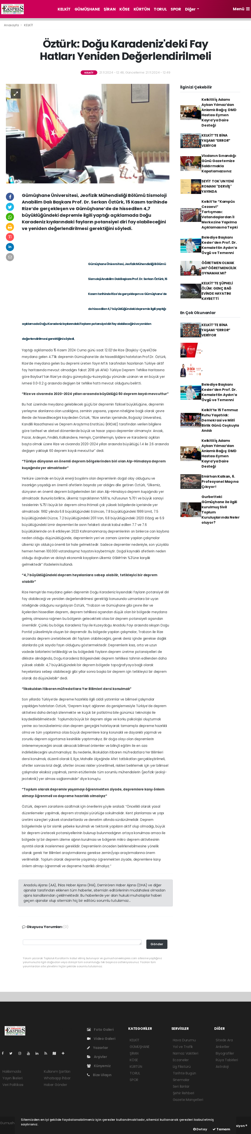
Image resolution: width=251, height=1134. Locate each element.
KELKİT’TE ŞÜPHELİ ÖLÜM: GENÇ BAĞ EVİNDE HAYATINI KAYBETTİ (217, 291)
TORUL (160, 9)
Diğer (190, 9)
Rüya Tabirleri (227, 1060)
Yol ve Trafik (183, 1046)
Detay (200, 1129)
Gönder (157, 944)
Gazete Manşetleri (188, 1099)
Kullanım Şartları (57, 1071)
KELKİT (64, 9)
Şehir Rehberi (183, 1093)
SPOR (176, 9)
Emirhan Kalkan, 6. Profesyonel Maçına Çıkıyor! (219, 481)
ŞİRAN (109, 9)
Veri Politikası (12, 1084)
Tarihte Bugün (184, 1073)
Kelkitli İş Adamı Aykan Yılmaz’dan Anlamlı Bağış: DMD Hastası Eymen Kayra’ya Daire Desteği (219, 112)
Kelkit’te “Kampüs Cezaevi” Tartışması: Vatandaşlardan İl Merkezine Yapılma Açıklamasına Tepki (219, 214)
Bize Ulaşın (99, 1074)
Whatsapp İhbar (57, 1078)
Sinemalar (181, 1079)
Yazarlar (97, 1047)
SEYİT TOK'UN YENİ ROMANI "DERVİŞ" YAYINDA (217, 186)
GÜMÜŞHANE (87, 9)
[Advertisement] (95, 245)
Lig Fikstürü (182, 1066)
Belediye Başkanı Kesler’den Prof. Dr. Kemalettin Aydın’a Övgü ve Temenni (219, 245)
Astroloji (222, 1066)
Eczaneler (181, 1060)
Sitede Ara (224, 1040)
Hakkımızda (11, 1071)
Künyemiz (99, 1065)
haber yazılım (11, 1128)
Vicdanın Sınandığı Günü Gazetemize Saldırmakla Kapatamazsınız (218, 163)
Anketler (222, 1046)
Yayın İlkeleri (12, 1078)
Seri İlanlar (181, 1086)
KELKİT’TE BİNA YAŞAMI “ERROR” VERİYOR (215, 140)
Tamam (221, 1129)
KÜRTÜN (142, 9)
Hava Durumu (184, 1040)
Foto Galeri (100, 1029)
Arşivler (97, 1056)
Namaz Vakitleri (185, 1053)
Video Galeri (101, 1038)
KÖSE (124, 9)
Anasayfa (11, 25)
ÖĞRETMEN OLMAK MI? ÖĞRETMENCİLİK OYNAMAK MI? (219, 268)
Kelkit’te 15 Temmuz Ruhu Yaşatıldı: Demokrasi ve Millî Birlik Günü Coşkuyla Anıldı (220, 420)
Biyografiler (225, 1053)
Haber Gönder (55, 1084)
